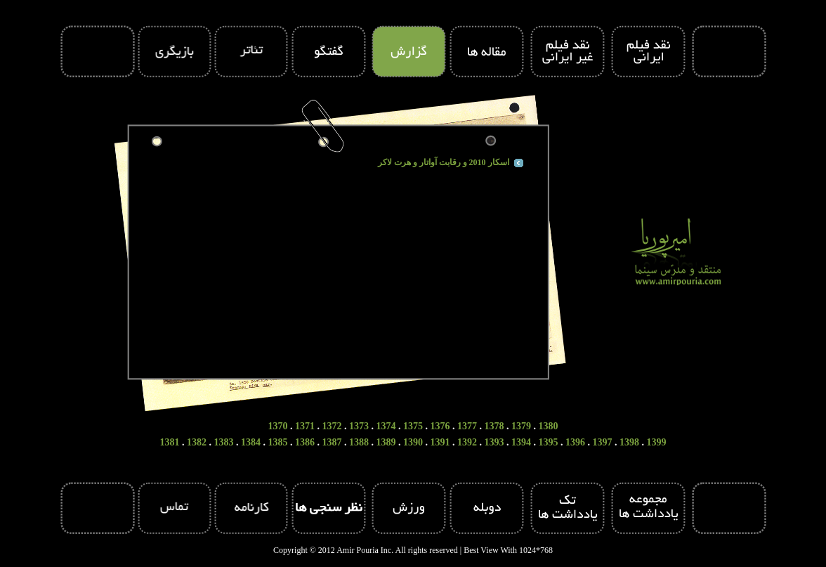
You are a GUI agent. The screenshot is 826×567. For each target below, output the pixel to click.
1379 (521, 426)
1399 (657, 442)
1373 (359, 426)
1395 (548, 442)
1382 (196, 442)
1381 (170, 442)
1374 (386, 426)
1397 (602, 442)
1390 (413, 442)
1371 (305, 426)
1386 (305, 442)
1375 (413, 426)
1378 (494, 426)
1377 (467, 426)
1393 (494, 442)
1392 (467, 442)
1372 (332, 426)
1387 (332, 442)
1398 (629, 442)
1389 (386, 442)
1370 (278, 426)
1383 (224, 442)
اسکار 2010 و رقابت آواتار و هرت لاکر (443, 162)
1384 (251, 442)
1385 (278, 442)
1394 (521, 442)
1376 (440, 426)
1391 (440, 442)
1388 (359, 442)
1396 (575, 442)
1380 (548, 426)
